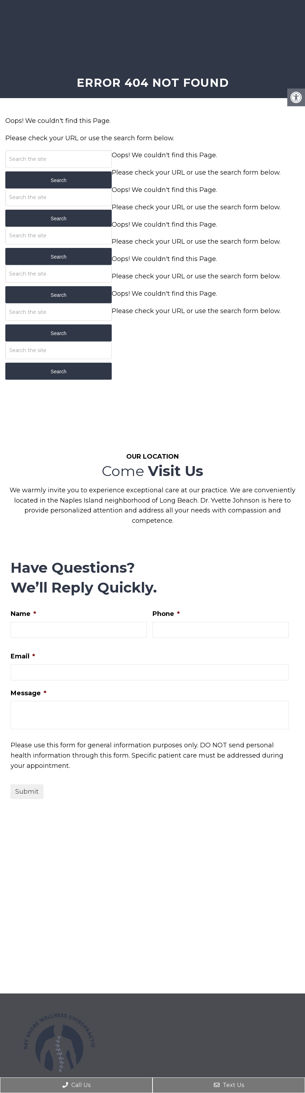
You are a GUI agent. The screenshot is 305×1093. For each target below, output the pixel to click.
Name (23, 614)
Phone (166, 614)
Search (58, 180)
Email (23, 656)
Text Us (229, 1085)
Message (28, 693)
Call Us (76, 1085)
